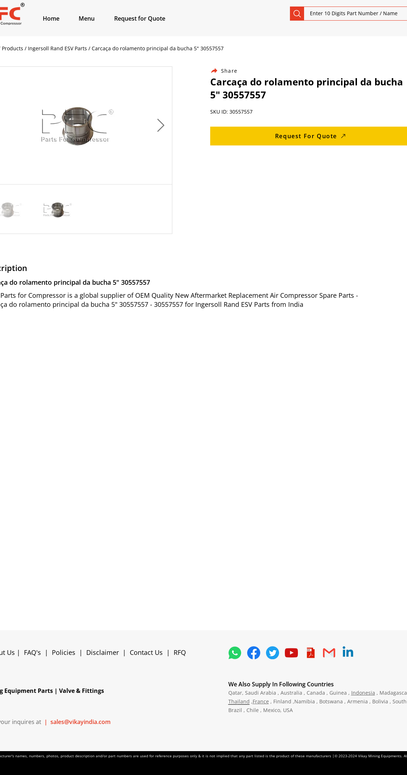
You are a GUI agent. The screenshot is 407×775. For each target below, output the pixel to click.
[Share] (228, 70)
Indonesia (363, 692)
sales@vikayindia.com (80, 722)
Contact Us (146, 652)
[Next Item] (161, 126)
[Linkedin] (347, 652)
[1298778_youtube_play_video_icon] (291, 652)
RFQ (180, 652)
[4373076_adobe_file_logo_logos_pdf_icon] (310, 652)
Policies (63, 652)
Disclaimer (104, 652)
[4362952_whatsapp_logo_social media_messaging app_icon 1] (234, 652)
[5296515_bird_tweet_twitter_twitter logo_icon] (272, 652)
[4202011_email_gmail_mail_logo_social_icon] (329, 652)
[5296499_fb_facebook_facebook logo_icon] (253, 652)
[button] (95, 18)
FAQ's (32, 652)
